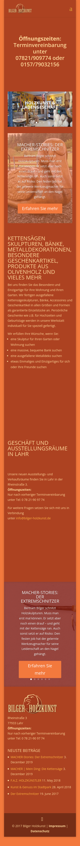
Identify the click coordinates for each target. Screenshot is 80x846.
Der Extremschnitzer (25, 794)
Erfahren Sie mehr (40, 208)
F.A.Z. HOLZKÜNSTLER (26, 780)
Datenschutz (40, 831)
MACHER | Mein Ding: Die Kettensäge (37, 769)
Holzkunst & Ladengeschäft (40, 105)
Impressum (57, 826)
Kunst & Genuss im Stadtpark (31, 787)
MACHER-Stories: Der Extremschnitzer (40, 147)
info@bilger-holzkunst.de (33, 518)
